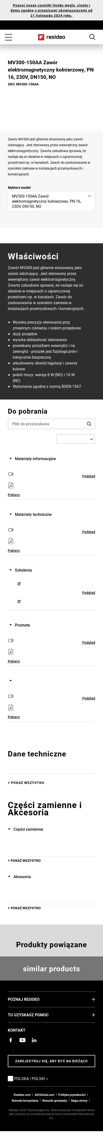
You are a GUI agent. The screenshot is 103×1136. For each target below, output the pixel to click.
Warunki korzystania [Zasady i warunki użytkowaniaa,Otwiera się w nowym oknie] (25, 1100)
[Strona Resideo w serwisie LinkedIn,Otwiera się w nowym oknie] (34, 1040)
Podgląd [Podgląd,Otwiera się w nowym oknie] (88, 476)
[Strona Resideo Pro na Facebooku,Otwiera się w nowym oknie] (11, 1040)
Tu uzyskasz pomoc (35, 1014)
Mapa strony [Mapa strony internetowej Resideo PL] (79, 1100)
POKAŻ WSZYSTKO (26, 860)
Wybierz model (19, 187)
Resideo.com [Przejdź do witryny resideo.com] (22, 1095)
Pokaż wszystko (27, 782)
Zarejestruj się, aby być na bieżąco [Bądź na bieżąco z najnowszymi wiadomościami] (51, 1061)
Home (51, 37)
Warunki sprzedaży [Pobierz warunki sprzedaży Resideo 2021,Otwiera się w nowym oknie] (54, 1100)
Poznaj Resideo (31, 999)
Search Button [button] (92, 37)
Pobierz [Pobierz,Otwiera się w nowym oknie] (14, 494)
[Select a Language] (75, 439)
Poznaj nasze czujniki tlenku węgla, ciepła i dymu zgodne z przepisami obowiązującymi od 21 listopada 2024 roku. (51, 10)
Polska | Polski (38, 1078)
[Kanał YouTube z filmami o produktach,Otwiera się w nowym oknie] (22, 1040)
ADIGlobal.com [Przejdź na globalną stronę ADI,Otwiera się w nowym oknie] (44, 1095)
